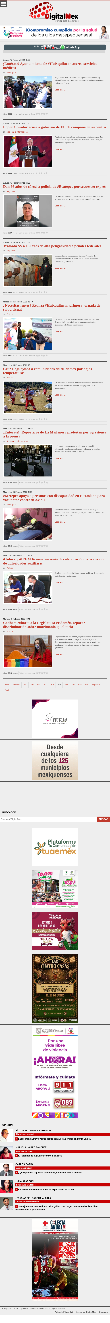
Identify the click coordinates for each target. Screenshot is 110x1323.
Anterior (16, 684)
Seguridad (10, 191)
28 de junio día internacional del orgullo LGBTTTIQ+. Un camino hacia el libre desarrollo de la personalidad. (56, 1208)
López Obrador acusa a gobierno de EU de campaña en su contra (54, 127)
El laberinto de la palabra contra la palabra (40, 1155)
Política (9, 314)
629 (86, 684)
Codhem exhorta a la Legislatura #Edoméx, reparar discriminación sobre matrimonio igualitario (44, 625)
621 (32, 684)
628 (80, 684)
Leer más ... (60, 89)
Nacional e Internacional (17, 132)
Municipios (11, 72)
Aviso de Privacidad (64, 1312)
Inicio (7, 684)
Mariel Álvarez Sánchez (31, 1147)
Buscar (103, 819)
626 (66, 684)
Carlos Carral (25, 1164)
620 (25, 684)
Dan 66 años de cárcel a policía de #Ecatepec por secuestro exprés (54, 186)
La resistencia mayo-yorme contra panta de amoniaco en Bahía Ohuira (54, 1139)
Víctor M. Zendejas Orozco (33, 1130)
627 (73, 684)
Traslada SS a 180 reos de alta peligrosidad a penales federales (52, 246)
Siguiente (96, 684)
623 (45, 684)
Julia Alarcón (24, 1181)
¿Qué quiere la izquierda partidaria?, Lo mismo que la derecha (50, 1172)
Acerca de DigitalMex (86, 1312)
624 (52, 684)
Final (7, 690)
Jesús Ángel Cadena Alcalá (33, 1198)
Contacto (103, 1312)
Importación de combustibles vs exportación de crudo (46, 1189)
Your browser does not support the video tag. (55, 794)
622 (38, 684)
